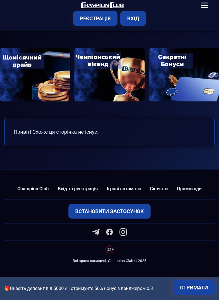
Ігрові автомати (124, 188)
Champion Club (33, 188)
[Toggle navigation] (205, 5)
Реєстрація (95, 18)
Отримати (194, 288)
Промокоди (189, 188)
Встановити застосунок (109, 211)
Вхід (133, 18)
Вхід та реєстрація (78, 188)
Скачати (159, 188)
